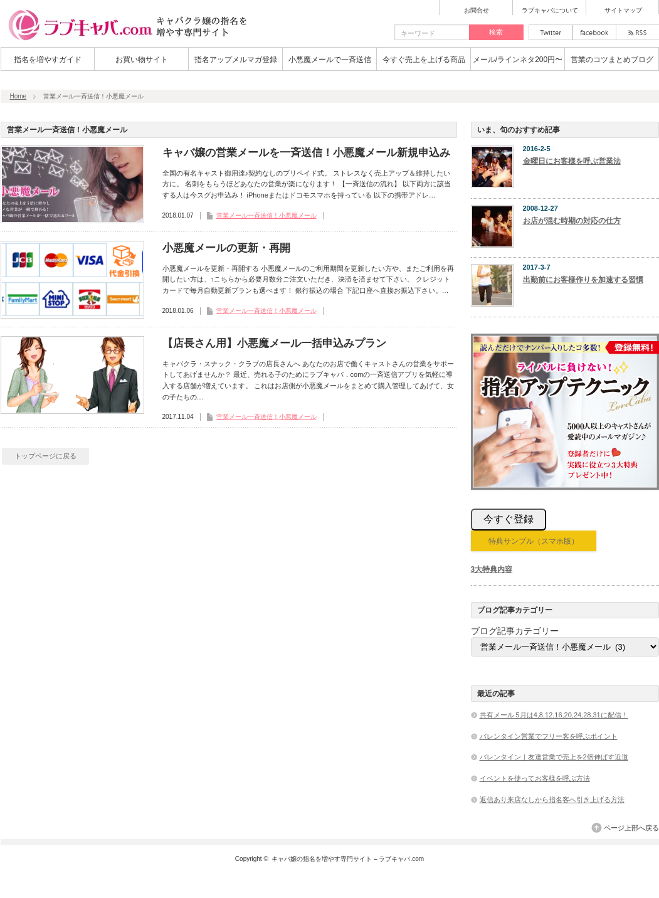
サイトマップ (623, 11)
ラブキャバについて (550, 11)
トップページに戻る (45, 456)
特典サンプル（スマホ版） (533, 541)
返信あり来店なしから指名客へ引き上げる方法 (552, 799)
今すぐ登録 (508, 519)
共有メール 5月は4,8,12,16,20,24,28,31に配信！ (554, 715)
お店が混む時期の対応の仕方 (572, 220)
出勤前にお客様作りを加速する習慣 (583, 279)
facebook (594, 32)
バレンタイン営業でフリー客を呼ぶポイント (549, 736)
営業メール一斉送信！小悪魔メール (266, 215)
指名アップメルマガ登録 (235, 59)
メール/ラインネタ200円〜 (517, 59)
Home (18, 96)
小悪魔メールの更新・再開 (226, 248)
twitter (550, 32)
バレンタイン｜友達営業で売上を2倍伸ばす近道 (554, 757)
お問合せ (476, 11)
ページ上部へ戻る (631, 828)
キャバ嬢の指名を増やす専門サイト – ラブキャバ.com (348, 858)
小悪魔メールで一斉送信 (329, 59)
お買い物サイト (141, 59)
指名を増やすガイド (48, 59)
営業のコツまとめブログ (612, 59)
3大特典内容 (492, 569)
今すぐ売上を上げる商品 (423, 59)
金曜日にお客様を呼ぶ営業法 (572, 161)
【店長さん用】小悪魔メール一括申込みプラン (274, 343)
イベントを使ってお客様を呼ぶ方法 (535, 778)
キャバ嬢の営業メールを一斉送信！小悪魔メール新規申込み (306, 153)
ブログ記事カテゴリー (515, 631)
